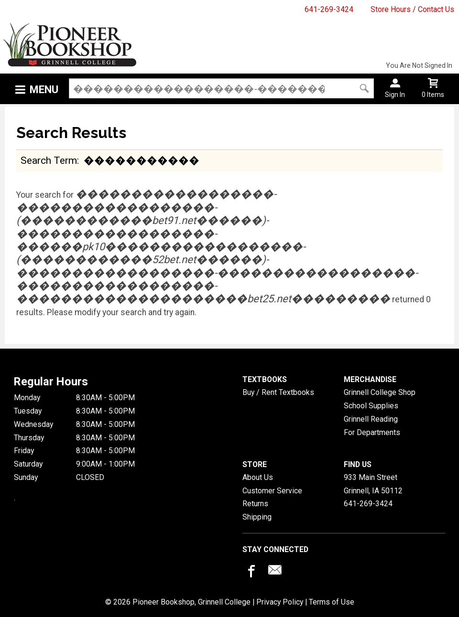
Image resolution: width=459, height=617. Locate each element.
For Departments (372, 432)
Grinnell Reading (371, 419)
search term (49, 160)
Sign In (395, 94)
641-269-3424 (329, 9)
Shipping (257, 516)
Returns (255, 503)
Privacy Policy (279, 601)
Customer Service (272, 490)
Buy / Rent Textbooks (278, 392)
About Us (257, 477)
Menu (44, 90)
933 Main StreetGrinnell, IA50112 (373, 484)
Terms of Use (331, 601)
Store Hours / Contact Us (412, 9)
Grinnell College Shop (379, 392)
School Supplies (371, 405)
